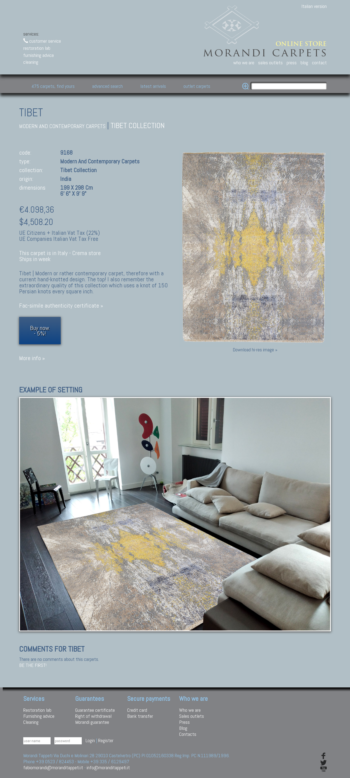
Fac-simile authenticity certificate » (61, 305)
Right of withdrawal (93, 716)
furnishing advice (38, 55)
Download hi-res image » (255, 349)
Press (184, 722)
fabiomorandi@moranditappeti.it (53, 767)
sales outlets (270, 62)
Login (90, 740)
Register (105, 740)
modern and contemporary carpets (62, 126)
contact (319, 62)
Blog (183, 728)
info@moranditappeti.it (108, 767)
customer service (42, 41)
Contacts (187, 734)
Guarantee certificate (95, 710)
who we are (243, 62)
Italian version (314, 6)
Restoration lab (37, 710)
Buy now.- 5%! (40, 330)
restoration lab (36, 48)
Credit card (137, 710)
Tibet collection (137, 125)
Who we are (190, 710)
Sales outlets (191, 716)
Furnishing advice (38, 716)
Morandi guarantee (92, 722)
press (292, 62)
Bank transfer (140, 716)
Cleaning (31, 722)
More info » (32, 358)
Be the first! (32, 665)
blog (304, 62)
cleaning (30, 62)
